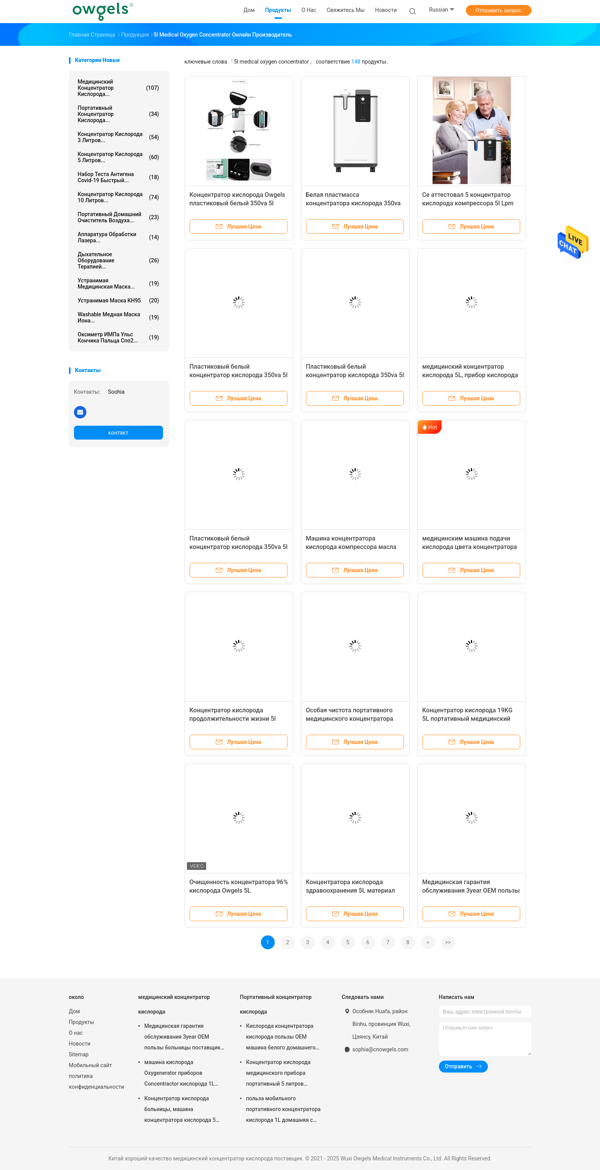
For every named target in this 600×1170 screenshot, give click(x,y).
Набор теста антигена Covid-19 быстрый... (118, 177)
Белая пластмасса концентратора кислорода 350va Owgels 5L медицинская (353, 203)
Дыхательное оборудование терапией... (118, 260)
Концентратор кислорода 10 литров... (118, 197)
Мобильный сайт (90, 1065)
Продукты (81, 1022)
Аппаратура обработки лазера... (118, 237)
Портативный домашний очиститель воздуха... (118, 217)
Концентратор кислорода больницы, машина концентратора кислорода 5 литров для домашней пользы (183, 1110)
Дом (74, 1011)
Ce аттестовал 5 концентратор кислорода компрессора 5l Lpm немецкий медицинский (468, 203)
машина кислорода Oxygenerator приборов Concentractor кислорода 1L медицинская (180, 1074)
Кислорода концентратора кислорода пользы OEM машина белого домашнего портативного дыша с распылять (281, 1038)
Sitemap (79, 1054)
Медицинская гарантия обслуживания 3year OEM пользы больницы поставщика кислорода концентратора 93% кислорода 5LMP (184, 1038)
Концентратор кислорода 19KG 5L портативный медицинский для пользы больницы (467, 719)
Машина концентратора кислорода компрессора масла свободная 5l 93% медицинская (352, 547)
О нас (76, 1033)
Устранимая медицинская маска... (118, 283)
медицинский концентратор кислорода (174, 1004)
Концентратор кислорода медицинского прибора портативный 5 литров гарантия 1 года (278, 1074)
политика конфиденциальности (96, 1081)
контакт (118, 433)
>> (448, 942)
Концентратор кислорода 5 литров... (118, 157)
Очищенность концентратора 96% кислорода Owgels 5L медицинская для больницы (239, 890)
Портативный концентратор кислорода (276, 1004)
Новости (80, 1044)
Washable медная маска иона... (118, 317)
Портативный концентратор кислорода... (118, 114)
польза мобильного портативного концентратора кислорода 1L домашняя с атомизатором (283, 1110)
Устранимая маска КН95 (118, 300)
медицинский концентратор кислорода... (118, 88)
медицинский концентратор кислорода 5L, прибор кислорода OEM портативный (470, 375)
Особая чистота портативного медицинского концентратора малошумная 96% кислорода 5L (352, 719)
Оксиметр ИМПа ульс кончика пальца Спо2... (118, 337)
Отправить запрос (499, 10)
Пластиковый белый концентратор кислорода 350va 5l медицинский (239, 547)
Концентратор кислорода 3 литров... (118, 137)
